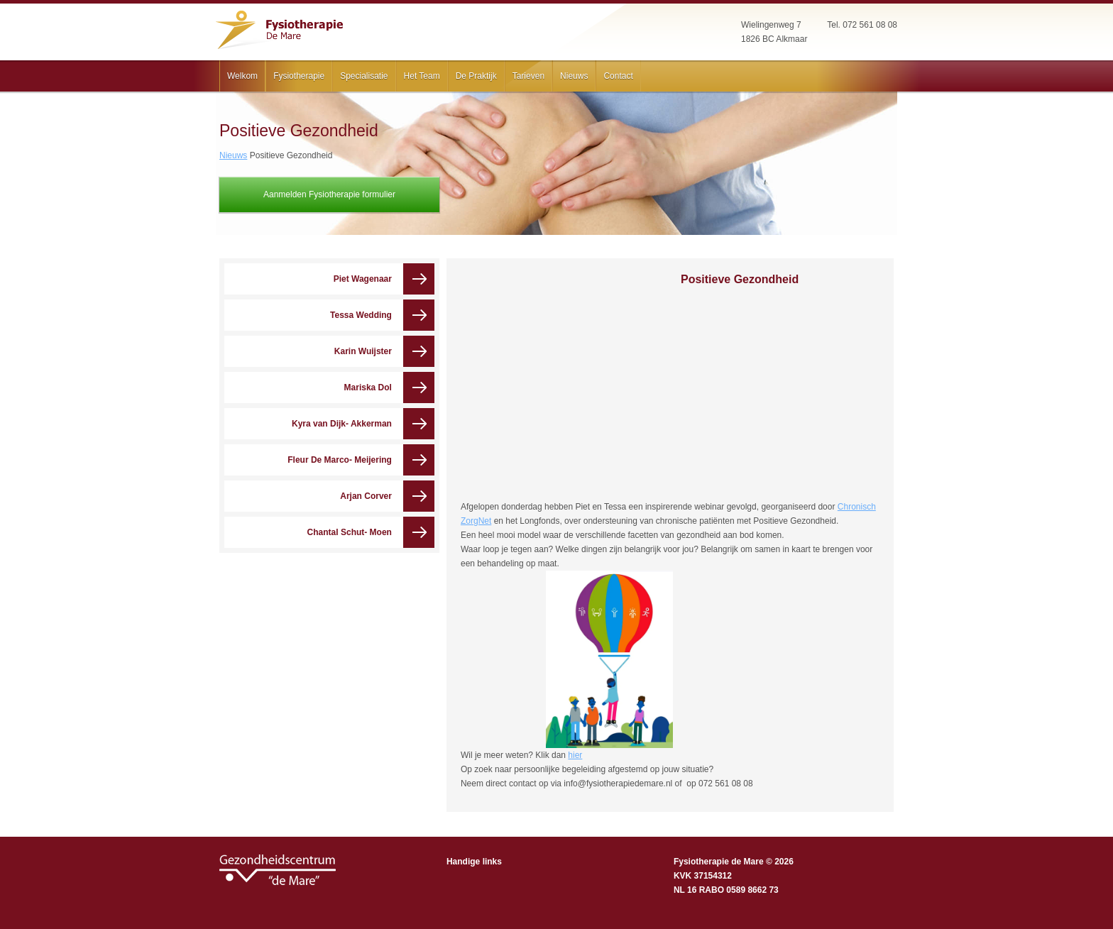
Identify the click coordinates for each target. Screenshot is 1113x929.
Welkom (242, 76)
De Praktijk (476, 76)
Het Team (422, 76)
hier (575, 755)
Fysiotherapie (298, 76)
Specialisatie (364, 76)
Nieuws (574, 76)
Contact (617, 76)
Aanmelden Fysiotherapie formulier (329, 194)
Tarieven (528, 76)
